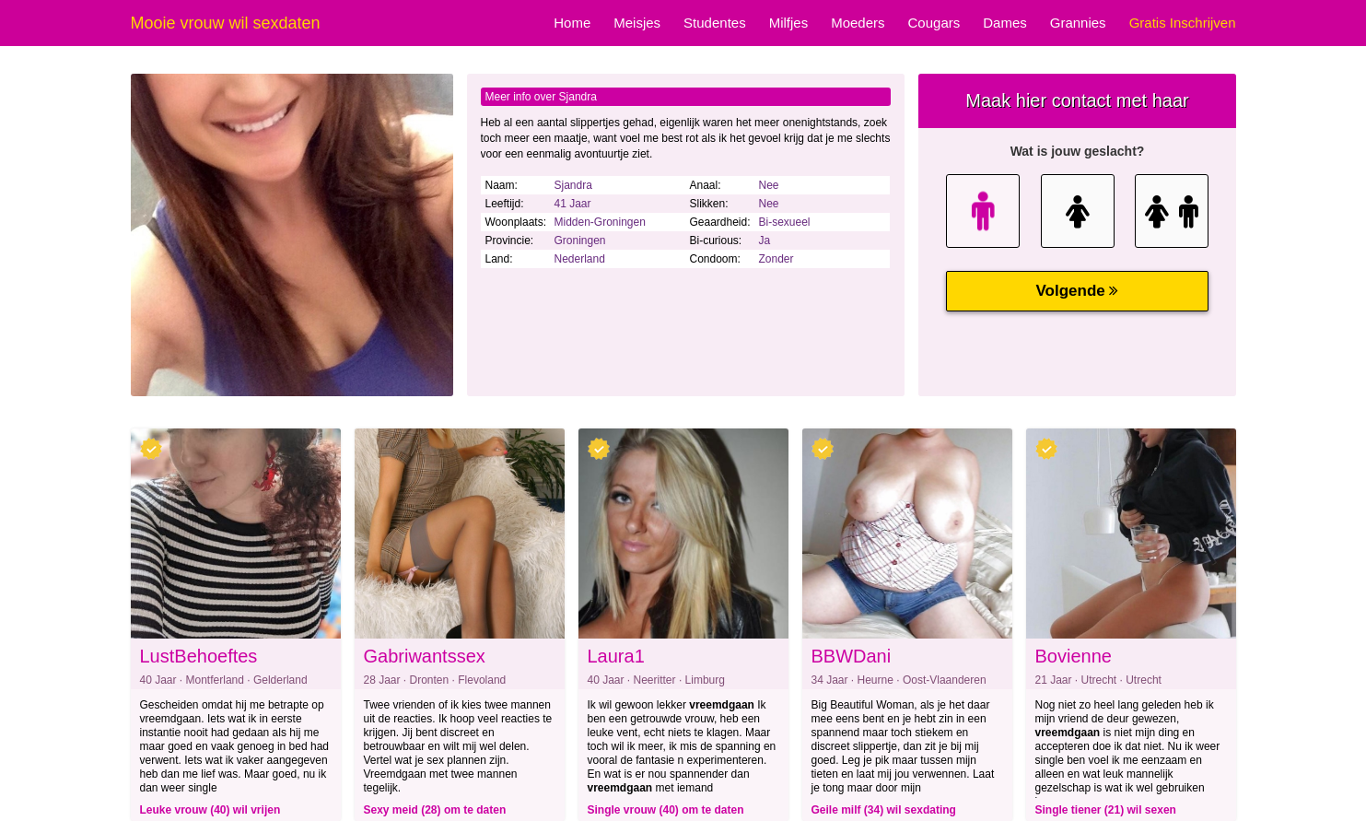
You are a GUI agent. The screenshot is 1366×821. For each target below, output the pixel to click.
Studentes (714, 22)
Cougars (934, 22)
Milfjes (789, 22)
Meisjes (636, 22)
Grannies (1078, 22)
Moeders (857, 22)
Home (572, 22)
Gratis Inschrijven (1182, 22)
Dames (1005, 22)
